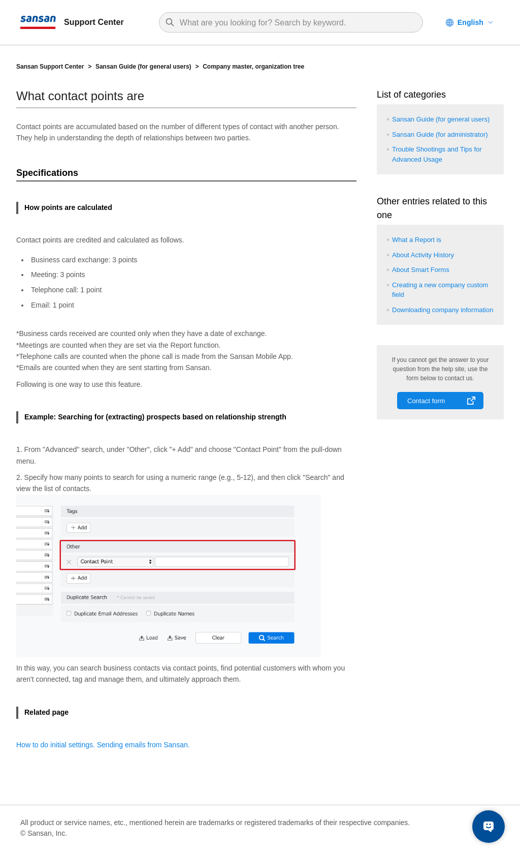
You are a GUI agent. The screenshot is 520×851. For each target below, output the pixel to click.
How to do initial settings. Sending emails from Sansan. (103, 745)
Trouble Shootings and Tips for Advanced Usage (437, 154)
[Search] (296, 22)
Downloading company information (442, 310)
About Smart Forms (420, 269)
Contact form (426, 401)
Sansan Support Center (50, 66)
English (470, 22)
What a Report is (416, 240)
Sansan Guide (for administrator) (440, 134)
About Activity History (423, 255)
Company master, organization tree (253, 66)
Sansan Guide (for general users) (143, 66)
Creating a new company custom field (440, 290)
